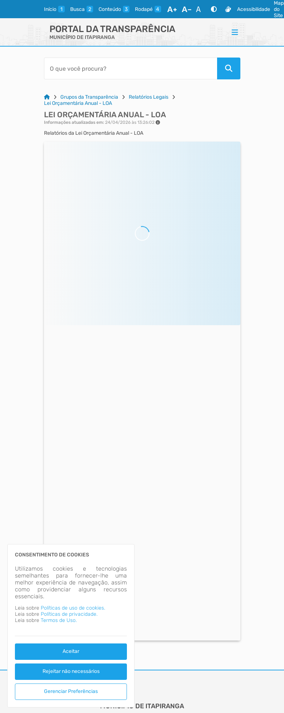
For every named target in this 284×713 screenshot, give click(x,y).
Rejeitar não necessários (71, 671)
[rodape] (148, 9)
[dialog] (71, 626)
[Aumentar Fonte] (172, 9)
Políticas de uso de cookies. (73, 608)
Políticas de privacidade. (69, 614)
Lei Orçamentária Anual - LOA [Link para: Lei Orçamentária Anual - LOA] (78, 103)
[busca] (81, 9)
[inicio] (54, 9)
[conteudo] (114, 9)
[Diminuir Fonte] (186, 9)
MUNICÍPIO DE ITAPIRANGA (82, 37)
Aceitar (71, 651)
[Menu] (234, 32)
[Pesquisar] (228, 68)
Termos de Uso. (59, 620)
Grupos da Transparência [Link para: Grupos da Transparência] (89, 97)
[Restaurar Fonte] (200, 9)
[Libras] (228, 9)
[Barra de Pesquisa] (130, 68)
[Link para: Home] (47, 97)
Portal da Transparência (112, 29)
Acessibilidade (253, 9)
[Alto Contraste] (214, 9)
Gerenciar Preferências (71, 691)
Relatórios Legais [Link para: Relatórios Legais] (148, 97)
